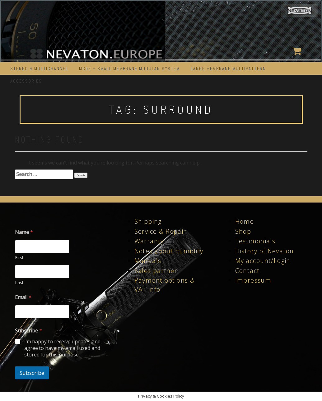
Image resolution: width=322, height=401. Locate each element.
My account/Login (263, 260)
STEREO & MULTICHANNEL (39, 68)
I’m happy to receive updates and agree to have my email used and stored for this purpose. (62, 348)
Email (23, 297)
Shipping (148, 221)
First (19, 257)
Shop (243, 231)
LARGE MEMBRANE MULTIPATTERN (228, 68)
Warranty (149, 241)
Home (244, 221)
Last (19, 282)
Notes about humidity (168, 251)
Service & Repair (160, 231)
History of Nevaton (264, 251)
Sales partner (156, 270)
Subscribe (32, 372)
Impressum (253, 280)
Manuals (147, 260)
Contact (247, 270)
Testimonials (255, 241)
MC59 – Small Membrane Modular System (129, 68)
